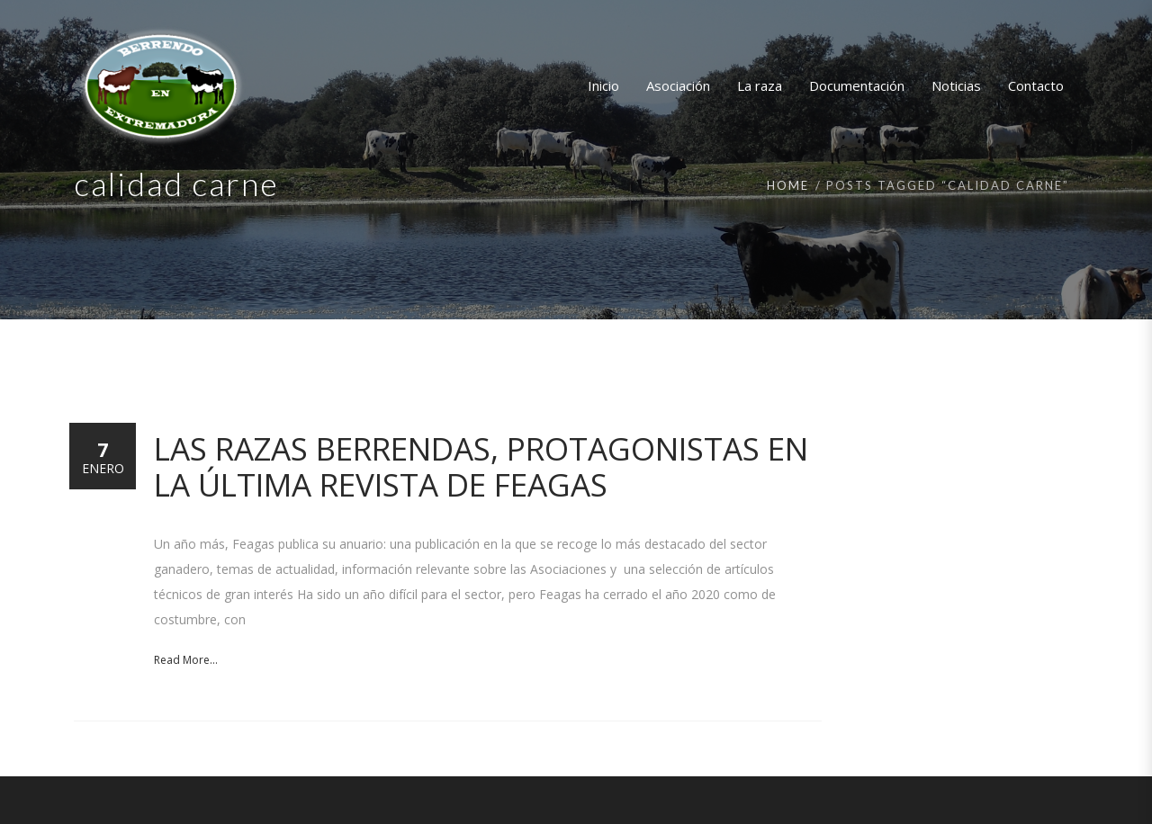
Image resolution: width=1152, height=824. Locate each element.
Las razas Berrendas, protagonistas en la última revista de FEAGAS (481, 466)
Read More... (186, 659)
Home (788, 185)
